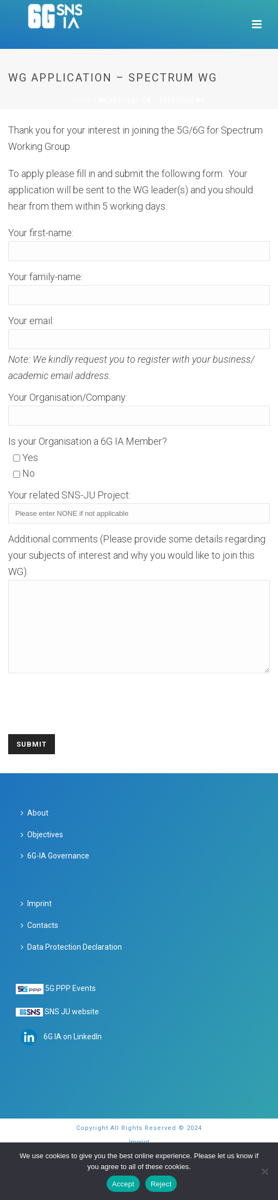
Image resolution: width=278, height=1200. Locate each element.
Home (82, 101)
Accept (123, 1184)
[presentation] (91, 713)
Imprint (36, 919)
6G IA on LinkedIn (73, 1053)
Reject (161, 1184)
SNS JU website (72, 1028)
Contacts (39, 941)
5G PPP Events (70, 1004)
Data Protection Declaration (71, 963)
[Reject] (264, 1171)
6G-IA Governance (55, 872)
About (34, 829)
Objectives (42, 851)
